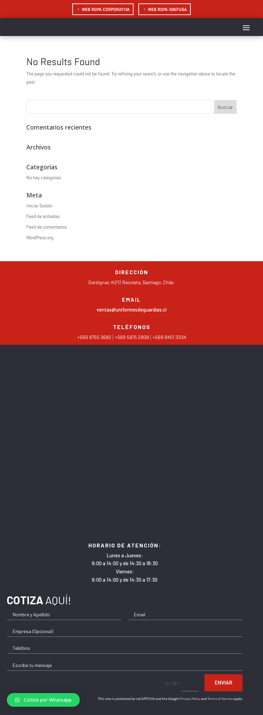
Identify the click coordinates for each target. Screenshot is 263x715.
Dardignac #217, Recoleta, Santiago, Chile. (131, 282)
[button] (43, 700)
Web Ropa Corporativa (106, 9)
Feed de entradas (43, 216)
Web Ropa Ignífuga (167, 9)
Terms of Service (220, 698)
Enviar (223, 682)
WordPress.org (39, 237)
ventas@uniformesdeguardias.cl (131, 309)
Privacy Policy (190, 698)
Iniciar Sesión (39, 205)
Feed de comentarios (46, 226)
